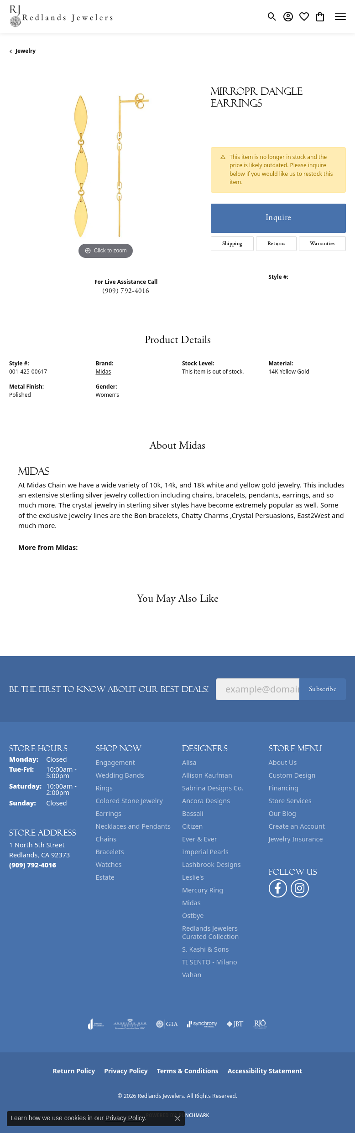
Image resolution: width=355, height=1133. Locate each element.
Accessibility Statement (265, 1070)
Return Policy (74, 1070)
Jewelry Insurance (296, 839)
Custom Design (292, 775)
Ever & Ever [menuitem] (199, 839)
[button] (272, 16)
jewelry (26, 51)
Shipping (232, 243)
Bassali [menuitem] (193, 813)
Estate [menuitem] (105, 877)
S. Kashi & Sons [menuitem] (205, 949)
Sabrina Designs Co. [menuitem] (212, 788)
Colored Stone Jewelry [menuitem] (129, 800)
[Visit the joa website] (96, 1024)
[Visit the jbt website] (235, 1024)
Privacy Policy (125, 1070)
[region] (105, 165)
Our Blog (282, 813)
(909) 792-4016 (125, 291)
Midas (103, 371)
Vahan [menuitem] (191, 974)
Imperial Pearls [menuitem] (205, 851)
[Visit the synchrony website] (202, 1024)
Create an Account (297, 826)
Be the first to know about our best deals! (109, 689)
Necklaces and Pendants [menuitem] (133, 826)
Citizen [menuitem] (192, 826)
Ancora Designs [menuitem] (206, 800)
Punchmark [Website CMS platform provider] (194, 1115)
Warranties (322, 243)
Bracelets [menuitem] (110, 851)
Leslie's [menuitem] (193, 877)
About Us (283, 762)
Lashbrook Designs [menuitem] (211, 864)
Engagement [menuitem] (115, 762)
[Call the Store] (32, 865)
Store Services (290, 800)
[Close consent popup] (177, 1118)
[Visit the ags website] (130, 1024)
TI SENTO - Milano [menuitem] (209, 962)
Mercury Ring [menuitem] (202, 890)
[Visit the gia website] (167, 1024)
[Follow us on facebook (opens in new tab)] (278, 888)
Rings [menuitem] (104, 788)
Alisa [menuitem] (189, 762)
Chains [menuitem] (106, 839)
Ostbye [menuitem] (193, 915)
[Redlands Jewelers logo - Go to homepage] (62, 16)
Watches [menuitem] (109, 864)
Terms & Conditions (188, 1070)
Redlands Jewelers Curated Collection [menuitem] (210, 932)
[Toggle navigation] (340, 16)
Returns (276, 243)
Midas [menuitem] (191, 902)
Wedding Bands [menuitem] (120, 775)
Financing (283, 788)
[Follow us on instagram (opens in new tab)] (300, 888)
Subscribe (322, 689)
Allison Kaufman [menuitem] (207, 775)
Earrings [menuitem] (108, 813)
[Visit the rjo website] (260, 1024)
